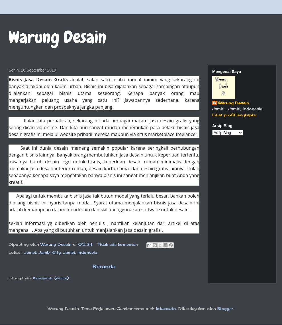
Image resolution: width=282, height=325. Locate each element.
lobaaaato (166, 308)
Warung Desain (233, 103)
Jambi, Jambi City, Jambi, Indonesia (60, 252)
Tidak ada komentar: (118, 244)
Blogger (225, 308)
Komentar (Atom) (51, 278)
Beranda (104, 266)
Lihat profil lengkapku (234, 115)
